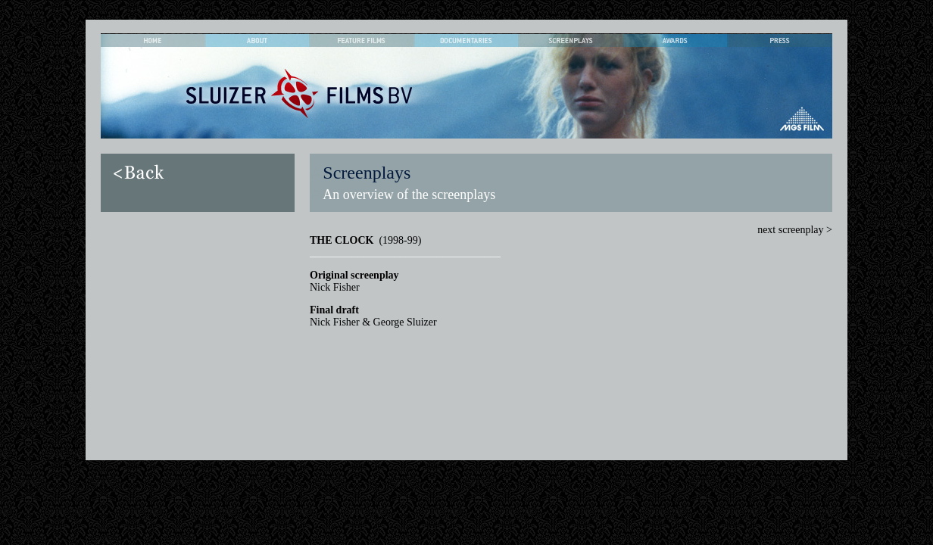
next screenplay (791, 229)
